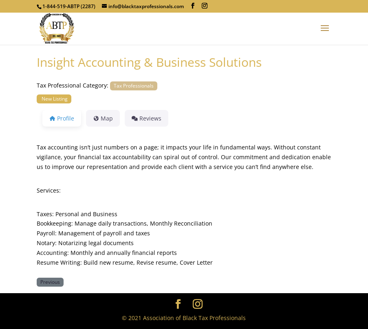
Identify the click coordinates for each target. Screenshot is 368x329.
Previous (50, 282)
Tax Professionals (134, 85)
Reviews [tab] (146, 118)
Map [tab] (103, 118)
